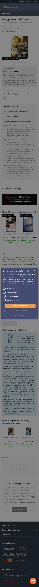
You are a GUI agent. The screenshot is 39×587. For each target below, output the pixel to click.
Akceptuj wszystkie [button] (20, 306)
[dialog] (19, 293)
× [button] (34, 270)
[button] (19, 315)
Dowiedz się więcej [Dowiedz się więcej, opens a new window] (29, 284)
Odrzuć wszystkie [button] (20, 311)
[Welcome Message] (33, 581)
